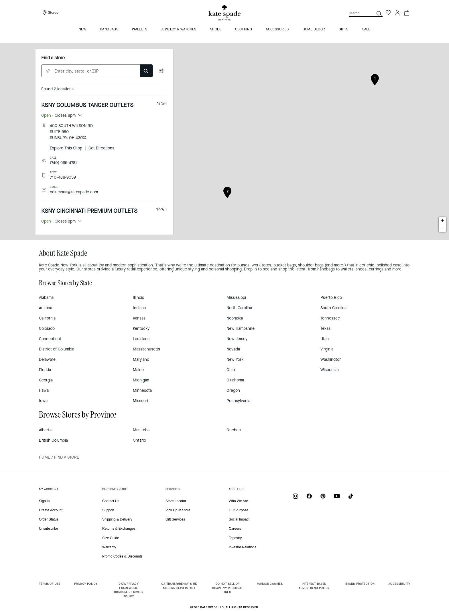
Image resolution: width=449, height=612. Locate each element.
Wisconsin (329, 370)
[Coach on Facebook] (309, 496)
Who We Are (238, 501)
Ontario (139, 440)
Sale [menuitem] (366, 30)
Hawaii (44, 390)
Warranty (109, 547)
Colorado (47, 328)
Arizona (45, 308)
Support (108, 510)
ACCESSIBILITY (399, 584)
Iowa (43, 401)
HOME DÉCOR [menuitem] (314, 30)
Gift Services (175, 519)
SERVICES (173, 489)
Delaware (47, 359)
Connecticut (50, 339)
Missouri (140, 401)
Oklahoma (235, 380)
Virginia (326, 349)
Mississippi (236, 297)
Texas (325, 328)
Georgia (46, 380)
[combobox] (366, 13)
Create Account (50, 510)
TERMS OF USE (49, 584)
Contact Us (110, 501)
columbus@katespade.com (74, 192)
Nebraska (235, 318)
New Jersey (237, 339)
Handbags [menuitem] (109, 30)
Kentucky (141, 328)
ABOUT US (236, 489)
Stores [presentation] (53, 12)
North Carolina (239, 308)
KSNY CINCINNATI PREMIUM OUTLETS (89, 211)
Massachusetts (146, 349)
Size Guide (110, 538)
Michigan (141, 380)
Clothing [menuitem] (243, 30)
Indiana (139, 308)
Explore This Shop (66, 148)
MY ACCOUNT (48, 489)
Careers (235, 529)
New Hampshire (241, 328)
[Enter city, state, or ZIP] (97, 71)
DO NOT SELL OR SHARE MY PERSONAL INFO (227, 588)
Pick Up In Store (178, 510)
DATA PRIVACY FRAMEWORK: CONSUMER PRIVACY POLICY (128, 590)
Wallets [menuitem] (139, 30)
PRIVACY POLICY (86, 584)
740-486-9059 (63, 177)
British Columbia (53, 440)
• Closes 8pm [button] (58, 115)
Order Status (48, 519)
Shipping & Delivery (117, 519)
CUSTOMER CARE (114, 489)
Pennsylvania (238, 401)
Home (44, 457)
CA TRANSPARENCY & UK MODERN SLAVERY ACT (179, 586)
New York (235, 359)
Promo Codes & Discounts (122, 556)
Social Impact (239, 519)
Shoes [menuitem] (215, 30)
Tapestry (235, 538)
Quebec (234, 430)
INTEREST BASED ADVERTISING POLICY (314, 586)
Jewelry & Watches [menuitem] (178, 30)
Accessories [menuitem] (277, 30)
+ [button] (442, 220)
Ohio (231, 370)
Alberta (45, 430)
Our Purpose (238, 510)
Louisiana (141, 339)
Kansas (139, 318)
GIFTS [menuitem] (343, 30)
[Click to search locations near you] (48, 71)
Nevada (233, 349)
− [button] (442, 228)
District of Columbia (56, 349)
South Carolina (333, 308)
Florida (45, 370)
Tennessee (330, 318)
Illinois (138, 297)
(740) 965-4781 (63, 162)
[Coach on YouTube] (336, 496)
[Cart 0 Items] (406, 12)
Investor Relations (242, 547)
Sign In (44, 501)
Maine (138, 370)
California (47, 318)
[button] (379, 13)
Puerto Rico (331, 297)
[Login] (397, 12)
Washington (331, 359)
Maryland (141, 359)
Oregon (233, 390)
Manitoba (141, 430)
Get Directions (101, 148)
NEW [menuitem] (82, 30)
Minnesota (142, 390)
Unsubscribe (48, 529)
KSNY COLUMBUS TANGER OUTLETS (87, 105)
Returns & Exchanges (118, 529)
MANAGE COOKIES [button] (270, 584)
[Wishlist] (388, 12)
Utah (324, 339)
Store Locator (176, 501)
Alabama (46, 297)
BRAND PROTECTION (360, 584)
